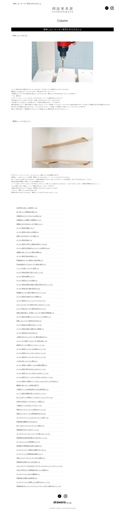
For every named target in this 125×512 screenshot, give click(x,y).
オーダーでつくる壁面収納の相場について (29, 454)
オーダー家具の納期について (25, 228)
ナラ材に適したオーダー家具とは (26, 361)
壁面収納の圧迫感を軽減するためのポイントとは (31, 438)
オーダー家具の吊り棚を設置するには (28, 288)
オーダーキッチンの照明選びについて (28, 442)
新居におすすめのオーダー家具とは (27, 236)
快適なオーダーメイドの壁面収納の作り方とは (31, 413)
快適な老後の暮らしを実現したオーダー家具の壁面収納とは (35, 313)
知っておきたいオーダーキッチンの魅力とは (30, 425)
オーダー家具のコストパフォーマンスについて (31, 300)
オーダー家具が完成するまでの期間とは (28, 296)
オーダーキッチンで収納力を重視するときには (31, 450)
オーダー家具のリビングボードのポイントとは (31, 353)
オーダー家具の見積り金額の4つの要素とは (30, 329)
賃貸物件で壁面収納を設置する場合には (28, 446)
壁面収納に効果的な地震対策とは (26, 478)
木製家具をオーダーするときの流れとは (28, 216)
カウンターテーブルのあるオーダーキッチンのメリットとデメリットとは (39, 466)
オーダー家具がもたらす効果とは (26, 280)
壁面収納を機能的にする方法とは (26, 421)
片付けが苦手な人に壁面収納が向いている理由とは (32, 470)
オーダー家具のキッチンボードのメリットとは (31, 357)
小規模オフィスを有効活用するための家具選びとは (32, 389)
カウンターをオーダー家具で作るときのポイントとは (33, 305)
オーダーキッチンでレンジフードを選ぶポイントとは (33, 434)
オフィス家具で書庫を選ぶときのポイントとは (31, 393)
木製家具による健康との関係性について (28, 220)
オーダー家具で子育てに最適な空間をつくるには (31, 244)
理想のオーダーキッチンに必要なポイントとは (31, 409)
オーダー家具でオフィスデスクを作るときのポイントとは (34, 377)
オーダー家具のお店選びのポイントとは (28, 325)
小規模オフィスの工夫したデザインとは (28, 405)
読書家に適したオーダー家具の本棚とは (28, 252)
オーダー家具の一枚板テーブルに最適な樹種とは (31, 365)
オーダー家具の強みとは (24, 240)
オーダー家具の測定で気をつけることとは (29, 272)
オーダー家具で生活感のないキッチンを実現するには (33, 248)
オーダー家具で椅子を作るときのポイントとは (31, 369)
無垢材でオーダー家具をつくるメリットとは (30, 345)
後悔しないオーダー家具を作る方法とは (28, 321)
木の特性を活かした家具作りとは (26, 208)
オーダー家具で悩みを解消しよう (26, 256)
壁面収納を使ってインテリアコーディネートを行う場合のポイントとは (38, 486)
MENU (15, 8)
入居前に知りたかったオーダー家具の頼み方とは (31, 337)
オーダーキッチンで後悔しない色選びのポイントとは (33, 482)
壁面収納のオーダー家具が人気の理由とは (29, 260)
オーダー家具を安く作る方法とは (26, 333)
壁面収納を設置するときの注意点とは (28, 462)
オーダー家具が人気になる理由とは (27, 232)
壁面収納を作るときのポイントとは (27, 430)
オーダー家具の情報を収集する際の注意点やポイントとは (34, 284)
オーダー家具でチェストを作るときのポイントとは (32, 373)
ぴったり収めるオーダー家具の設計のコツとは (31, 309)
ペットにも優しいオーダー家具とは (27, 268)
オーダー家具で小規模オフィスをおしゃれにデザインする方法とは (37, 381)
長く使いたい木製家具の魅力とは (26, 212)
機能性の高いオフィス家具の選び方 (27, 385)
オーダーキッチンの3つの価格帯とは (27, 474)
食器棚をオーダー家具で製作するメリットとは (31, 292)
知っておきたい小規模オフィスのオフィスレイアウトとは (34, 397)
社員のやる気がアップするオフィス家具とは (30, 401)
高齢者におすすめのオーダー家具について (29, 224)
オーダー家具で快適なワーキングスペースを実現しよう (33, 317)
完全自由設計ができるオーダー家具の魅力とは (31, 264)
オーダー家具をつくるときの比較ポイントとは (31, 349)
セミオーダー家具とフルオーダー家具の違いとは (31, 341)
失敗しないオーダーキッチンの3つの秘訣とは (30, 458)
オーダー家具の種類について (25, 276)
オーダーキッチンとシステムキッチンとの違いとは (32, 417)
